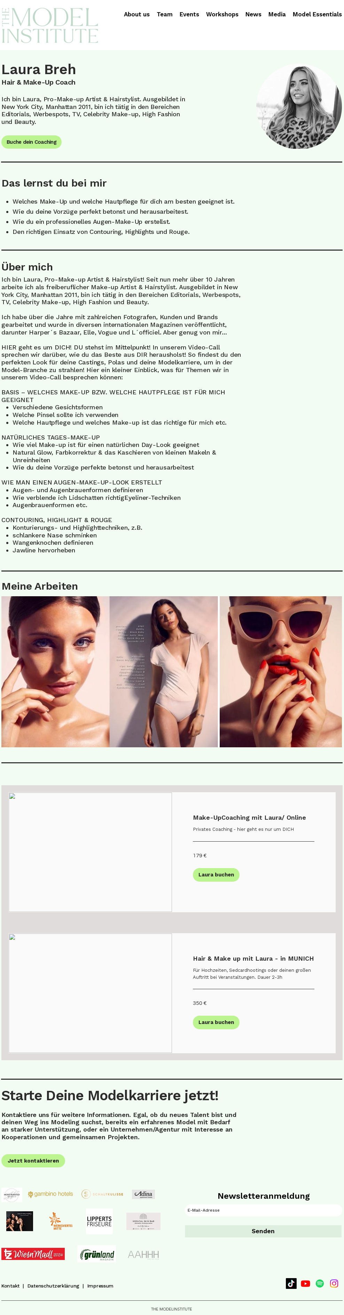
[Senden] (263, 1231)
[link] (253, 817)
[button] (216, 875)
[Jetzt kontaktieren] (33, 1160)
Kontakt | (14, 1286)
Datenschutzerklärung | (57, 1286)
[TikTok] (291, 1283)
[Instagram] (334, 1283)
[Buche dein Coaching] (31, 142)
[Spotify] (319, 1283)
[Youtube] (305, 1283)
